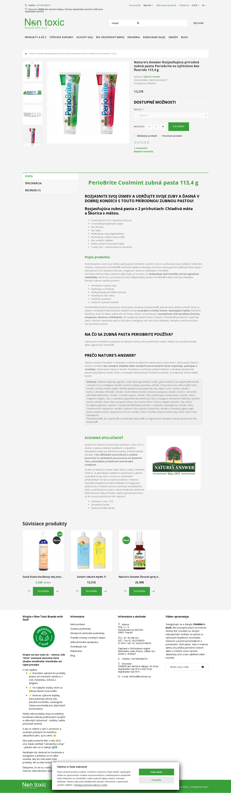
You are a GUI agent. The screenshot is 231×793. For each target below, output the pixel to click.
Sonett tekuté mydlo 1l (91, 577)
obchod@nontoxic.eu (140, 676)
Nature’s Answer (151, 76)
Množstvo (139, 126)
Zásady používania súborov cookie (90, 785)
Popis (29, 176)
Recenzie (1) (33, 190)
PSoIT (205, 787)
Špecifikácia (33, 183)
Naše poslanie (77, 624)
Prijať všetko (156, 772)
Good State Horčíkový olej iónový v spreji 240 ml (52, 577)
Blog (72, 655)
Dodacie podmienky (80, 628)
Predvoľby (156, 780)
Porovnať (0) (135, 5)
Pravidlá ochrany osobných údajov (88, 637)
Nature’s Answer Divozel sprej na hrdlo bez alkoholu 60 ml (154, 577)
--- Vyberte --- (143, 115)
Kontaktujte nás (78, 646)
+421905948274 (43, 5)
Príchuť (138, 109)
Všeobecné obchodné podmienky (87, 633)
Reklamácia (76, 651)
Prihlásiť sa (184, 5)
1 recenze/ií (140, 148)
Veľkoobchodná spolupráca (84, 642)
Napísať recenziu (143, 151)
